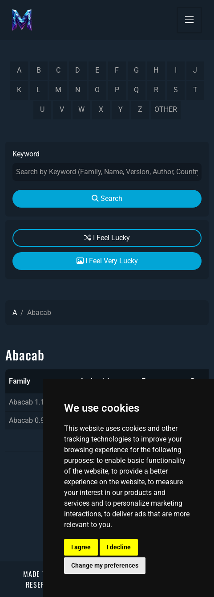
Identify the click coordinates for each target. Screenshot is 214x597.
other (165, 109)
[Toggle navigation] (189, 20)
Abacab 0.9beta (33, 420)
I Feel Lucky (107, 237)
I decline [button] (119, 547)
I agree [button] (81, 547)
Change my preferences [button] (104, 565)
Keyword (26, 154)
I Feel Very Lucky (107, 261)
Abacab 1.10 (28, 402)
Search (107, 198)
